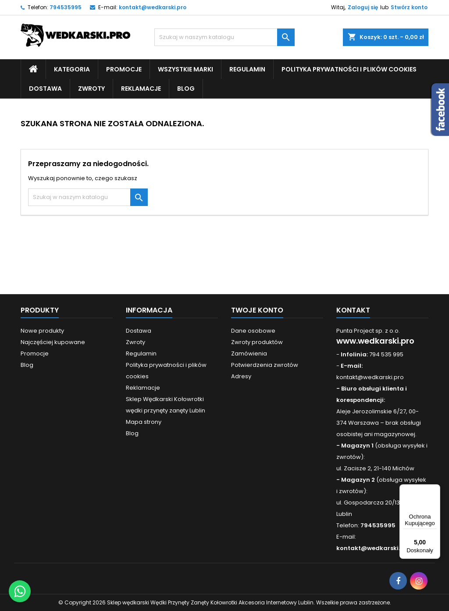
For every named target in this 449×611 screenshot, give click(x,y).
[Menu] (435, 489)
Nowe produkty (42, 331)
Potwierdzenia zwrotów (264, 365)
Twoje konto (257, 310)
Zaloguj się (363, 7)
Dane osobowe (253, 331)
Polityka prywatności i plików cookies (349, 69)
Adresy (241, 376)
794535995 (66, 7)
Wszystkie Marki (185, 69)
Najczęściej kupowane (53, 342)
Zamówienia (249, 353)
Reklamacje (141, 88)
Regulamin (247, 69)
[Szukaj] (224, 37)
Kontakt (353, 310)
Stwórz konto (409, 7)
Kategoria (72, 69)
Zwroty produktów (257, 342)
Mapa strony (143, 422)
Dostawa (45, 88)
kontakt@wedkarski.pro (152, 7)
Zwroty (91, 88)
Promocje (124, 69)
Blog (186, 88)
